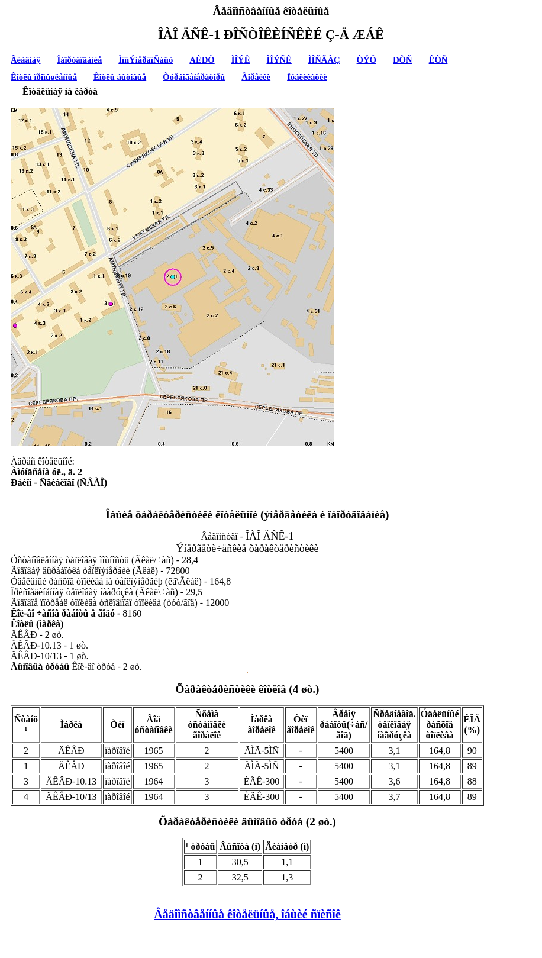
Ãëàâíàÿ (25, 59)
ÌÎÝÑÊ (278, 59)
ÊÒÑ (438, 59)
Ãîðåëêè (255, 77)
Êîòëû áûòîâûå (119, 77)
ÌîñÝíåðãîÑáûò (145, 59)
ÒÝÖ (366, 59)
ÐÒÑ (402, 59)
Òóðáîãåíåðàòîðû (194, 77)
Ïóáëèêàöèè (307, 77)
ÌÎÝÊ (240, 59)
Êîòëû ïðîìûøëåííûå (44, 77)
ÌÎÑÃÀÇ (324, 59)
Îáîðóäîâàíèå (79, 59)
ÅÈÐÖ (201, 59)
